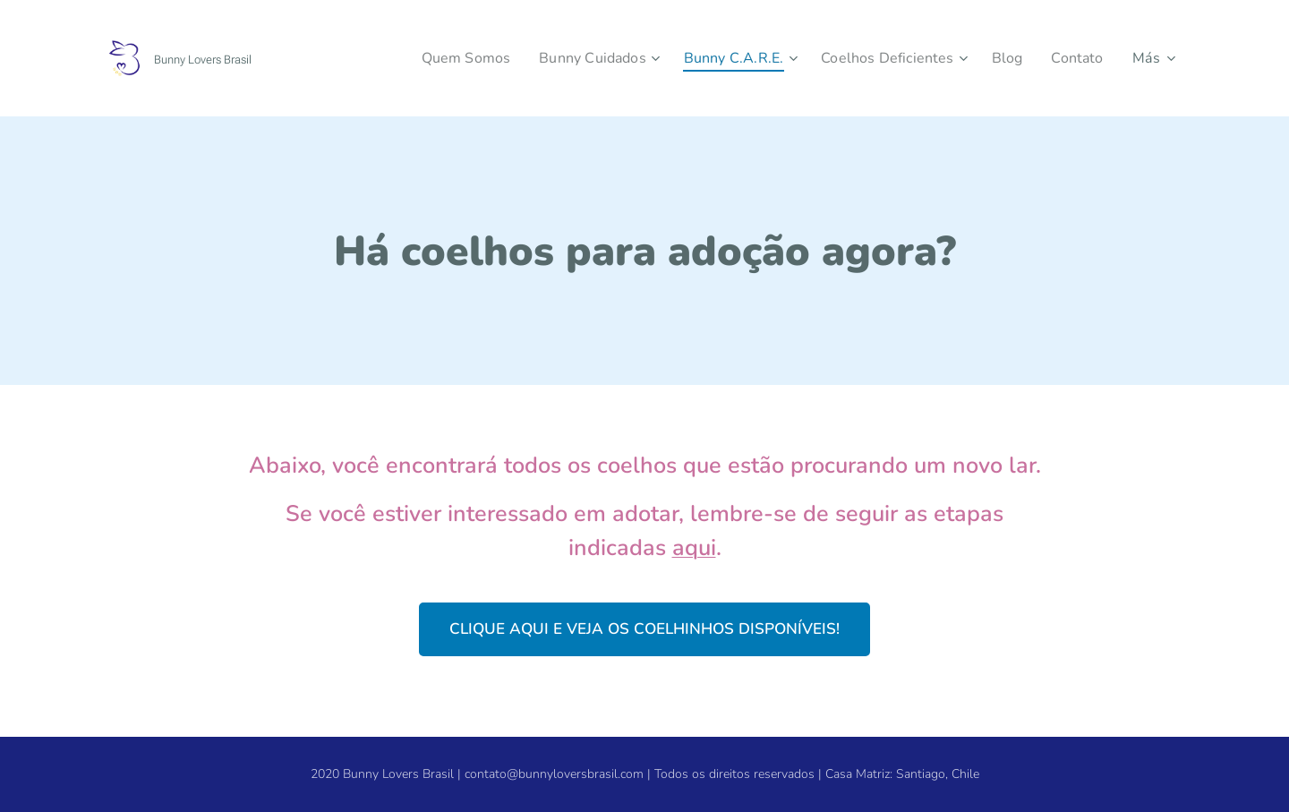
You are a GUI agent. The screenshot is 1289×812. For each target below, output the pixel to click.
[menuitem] (435, 58)
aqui (694, 548)
